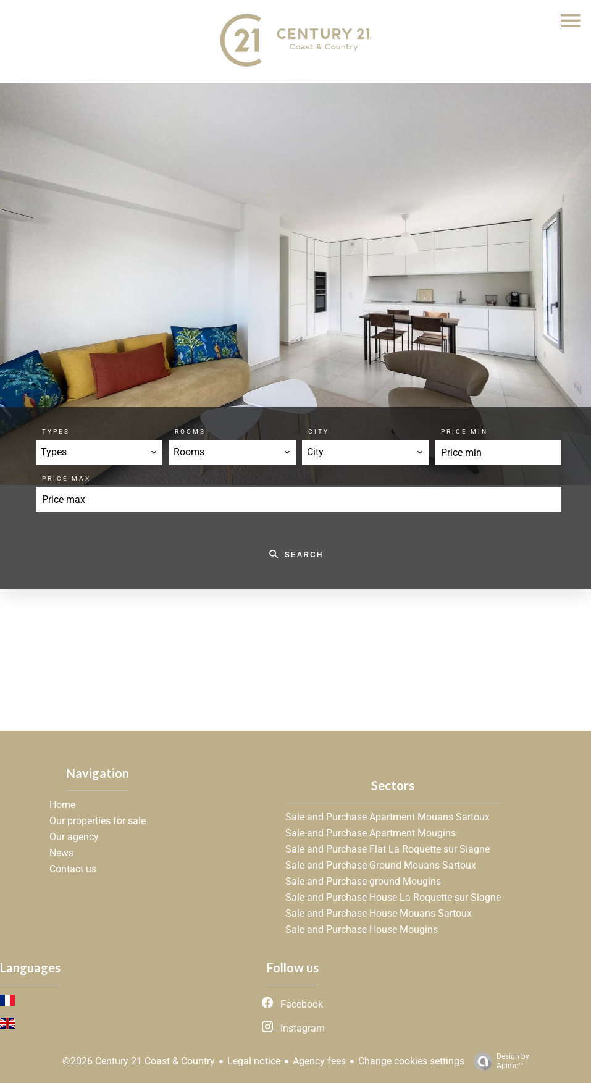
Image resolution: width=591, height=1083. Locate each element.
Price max (66, 478)
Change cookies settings (411, 1061)
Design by (498, 1061)
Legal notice (253, 1061)
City (318, 431)
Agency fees (319, 1061)
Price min (464, 431)
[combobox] (99, 452)
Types (56, 431)
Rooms (190, 431)
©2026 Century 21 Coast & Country (138, 1061)
